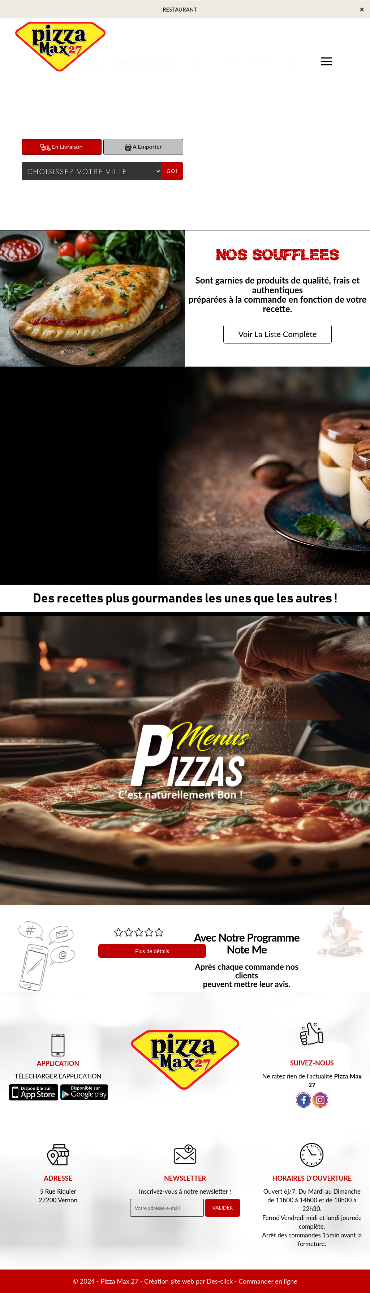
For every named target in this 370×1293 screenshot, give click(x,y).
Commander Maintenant (90, 524)
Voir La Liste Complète (277, 334)
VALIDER (222, 1208)
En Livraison (61, 147)
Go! (172, 171)
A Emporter (143, 147)
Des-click (220, 1281)
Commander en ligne (267, 1281)
